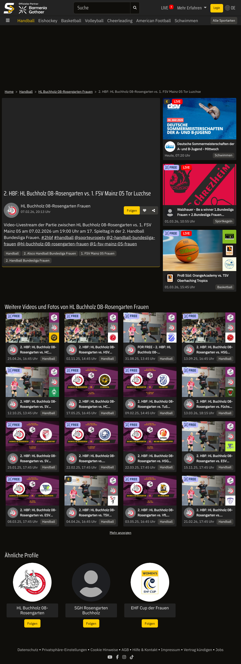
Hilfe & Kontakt (145, 650)
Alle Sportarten (224, 20)
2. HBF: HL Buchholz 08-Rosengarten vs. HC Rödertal (38, 350)
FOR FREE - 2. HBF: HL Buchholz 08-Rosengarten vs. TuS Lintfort (154, 350)
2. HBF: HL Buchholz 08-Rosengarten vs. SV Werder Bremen (38, 404)
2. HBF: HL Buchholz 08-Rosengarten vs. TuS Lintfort (156, 404)
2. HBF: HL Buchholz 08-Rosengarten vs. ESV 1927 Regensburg (214, 459)
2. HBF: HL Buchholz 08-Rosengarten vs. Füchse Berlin (214, 404)
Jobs (220, 650)
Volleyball (94, 20)
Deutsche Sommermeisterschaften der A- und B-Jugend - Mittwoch (205, 146)
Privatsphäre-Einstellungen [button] (65, 650)
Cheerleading (120, 20)
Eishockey (47, 20)
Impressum (171, 650)
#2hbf (47, 237)
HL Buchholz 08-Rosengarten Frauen (65, 91)
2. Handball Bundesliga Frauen (27, 260)
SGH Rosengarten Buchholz (91, 610)
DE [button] (230, 8)
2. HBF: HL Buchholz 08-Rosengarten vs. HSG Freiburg (214, 350)
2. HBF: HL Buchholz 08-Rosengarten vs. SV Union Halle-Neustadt (38, 459)
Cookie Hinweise (104, 650)
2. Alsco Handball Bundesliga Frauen (50, 253)
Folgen (132, 210)
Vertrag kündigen (198, 650)
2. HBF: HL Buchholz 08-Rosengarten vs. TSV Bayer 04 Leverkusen (97, 513)
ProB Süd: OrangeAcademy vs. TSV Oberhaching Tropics (203, 278)
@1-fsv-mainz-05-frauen (113, 244)
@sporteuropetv (90, 237)
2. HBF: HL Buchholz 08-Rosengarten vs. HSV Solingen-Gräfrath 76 (97, 350)
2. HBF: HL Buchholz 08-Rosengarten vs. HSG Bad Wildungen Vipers (156, 459)
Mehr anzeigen (120, 532)
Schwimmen (186, 20)
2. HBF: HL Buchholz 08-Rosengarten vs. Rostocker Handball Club (214, 513)
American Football (153, 20)
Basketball (71, 20)
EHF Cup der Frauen (150, 608)
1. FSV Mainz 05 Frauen (97, 253)
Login (216, 8)
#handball (64, 237)
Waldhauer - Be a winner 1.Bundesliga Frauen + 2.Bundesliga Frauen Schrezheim (205, 212)
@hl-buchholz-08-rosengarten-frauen (53, 244)
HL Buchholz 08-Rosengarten (32, 610)
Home (9, 91)
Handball (26, 20)
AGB (125, 650)
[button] (144, 210)
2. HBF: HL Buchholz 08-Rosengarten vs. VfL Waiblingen (156, 513)
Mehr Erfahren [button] (190, 8)
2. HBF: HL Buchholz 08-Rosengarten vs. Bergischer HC (97, 459)
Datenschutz (28, 650)
